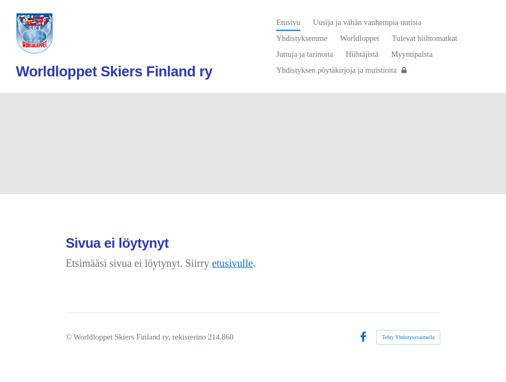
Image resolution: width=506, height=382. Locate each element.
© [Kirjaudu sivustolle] (70, 337)
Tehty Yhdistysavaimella (408, 337)
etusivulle (232, 263)
